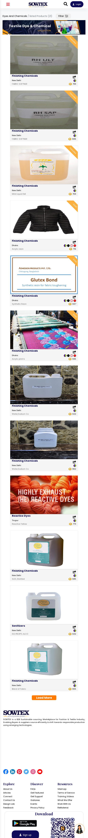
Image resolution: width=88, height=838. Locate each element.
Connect (7, 796)
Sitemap (62, 789)
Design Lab (9, 803)
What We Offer (65, 800)
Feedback (8, 807)
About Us (7, 789)
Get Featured (37, 792)
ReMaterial (63, 807)
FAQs (33, 789)
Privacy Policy (37, 807)
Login (77, 4)
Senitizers (18, 625)
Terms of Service (66, 792)
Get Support (36, 796)
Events (33, 803)
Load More (44, 698)
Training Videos (66, 796)
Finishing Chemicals (25, 76)
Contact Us (9, 800)
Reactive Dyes (21, 515)
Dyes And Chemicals (15, 16)
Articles (7, 792)
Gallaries (35, 800)
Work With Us (64, 803)
